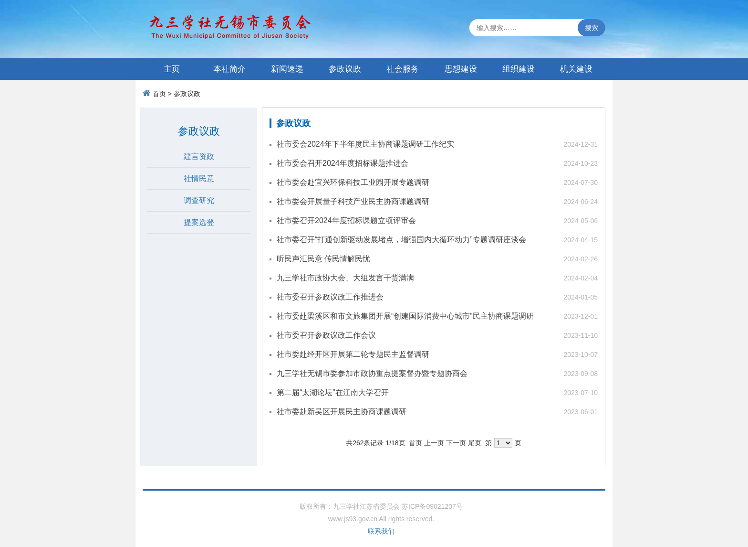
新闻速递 (287, 69)
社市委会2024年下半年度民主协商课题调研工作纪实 (365, 144)
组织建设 (518, 69)
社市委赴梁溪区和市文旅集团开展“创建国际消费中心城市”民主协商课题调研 (405, 316)
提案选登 (199, 222)
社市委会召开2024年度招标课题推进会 (342, 163)
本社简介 (229, 69)
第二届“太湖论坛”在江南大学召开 (333, 392)
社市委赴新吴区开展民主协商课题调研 (341, 412)
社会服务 (402, 69)
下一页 (456, 443)
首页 (159, 93)
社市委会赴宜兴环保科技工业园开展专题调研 (353, 182)
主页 (172, 69)
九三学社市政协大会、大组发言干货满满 (345, 278)
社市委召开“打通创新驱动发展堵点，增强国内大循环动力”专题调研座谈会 (401, 240)
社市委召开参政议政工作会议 (326, 335)
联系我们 (381, 531)
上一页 (434, 443)
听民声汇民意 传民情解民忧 (323, 259)
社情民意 (199, 178)
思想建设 (461, 69)
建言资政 (199, 156)
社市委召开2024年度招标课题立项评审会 (346, 220)
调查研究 (199, 200)
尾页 (474, 443)
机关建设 (576, 69)
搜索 (591, 28)
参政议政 (345, 69)
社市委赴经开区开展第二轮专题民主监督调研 (353, 354)
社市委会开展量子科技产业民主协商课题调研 (353, 201)
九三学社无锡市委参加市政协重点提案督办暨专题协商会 (372, 373)
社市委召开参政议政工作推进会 (330, 297)
